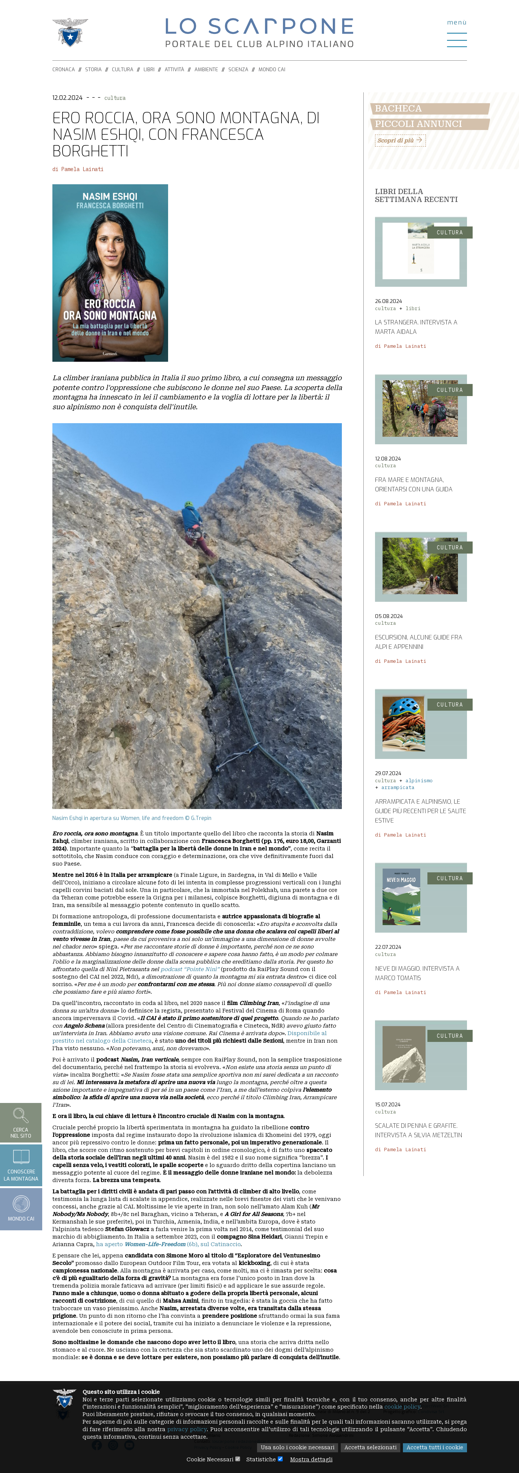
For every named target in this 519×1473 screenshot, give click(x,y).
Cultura (122, 69)
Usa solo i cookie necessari (295, 1448)
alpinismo (419, 780)
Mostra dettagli (312, 1460)
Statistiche (261, 1460)
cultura (115, 98)
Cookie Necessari (209, 1460)
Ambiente (206, 69)
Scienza (238, 69)
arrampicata (398, 787)
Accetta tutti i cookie (434, 1448)
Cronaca (63, 69)
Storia (93, 69)
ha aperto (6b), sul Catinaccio (168, 1244)
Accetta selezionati (369, 1448)
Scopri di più (395, 141)
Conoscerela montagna (21, 1165)
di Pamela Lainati (78, 169)
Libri (149, 69)
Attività (174, 69)
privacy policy (210, 1430)
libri (413, 308)
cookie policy (408, 1407)
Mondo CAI (272, 69)
